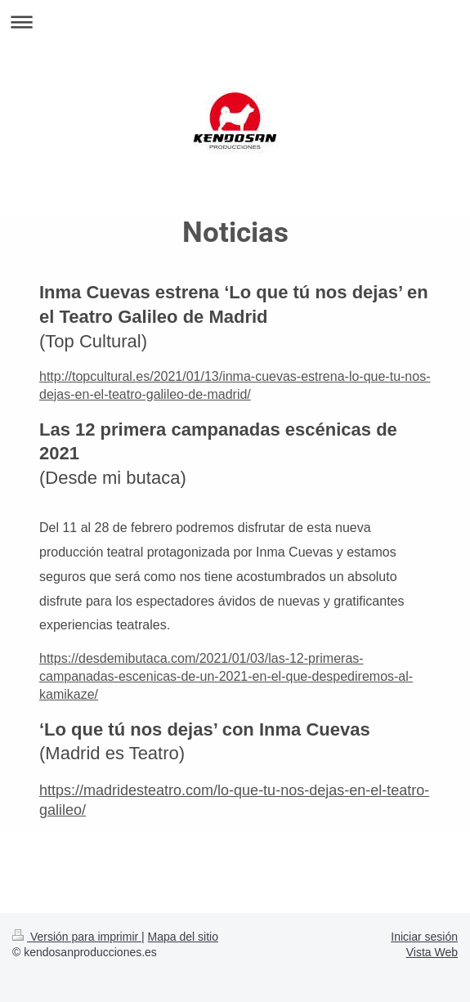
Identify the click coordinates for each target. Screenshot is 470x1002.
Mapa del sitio (183, 936)
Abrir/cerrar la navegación (235, 21)
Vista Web (432, 952)
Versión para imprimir (76, 936)
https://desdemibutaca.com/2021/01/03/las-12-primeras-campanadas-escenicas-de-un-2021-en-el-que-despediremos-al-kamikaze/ (226, 675)
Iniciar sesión (424, 936)
